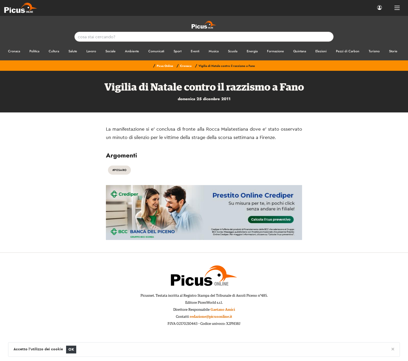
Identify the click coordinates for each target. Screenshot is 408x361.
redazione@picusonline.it (211, 317)
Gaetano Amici (223, 310)
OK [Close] (71, 349)
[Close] (393, 349)
